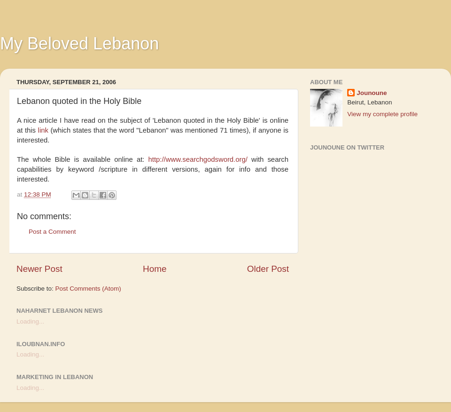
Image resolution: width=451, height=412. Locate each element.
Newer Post (39, 269)
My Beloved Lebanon (79, 43)
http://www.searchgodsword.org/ (198, 159)
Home (154, 269)
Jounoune (372, 92)
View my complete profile (382, 114)
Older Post (268, 269)
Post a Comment (52, 231)
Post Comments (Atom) (88, 288)
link (44, 130)
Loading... (30, 321)
